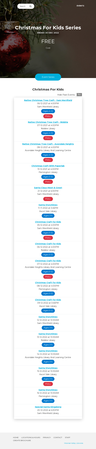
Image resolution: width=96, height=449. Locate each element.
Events (80, 6)
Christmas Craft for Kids (48, 222)
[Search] (23, 6)
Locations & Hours (30, 437)
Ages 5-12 (48, 176)
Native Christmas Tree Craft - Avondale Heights (48, 144)
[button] (79, 94)
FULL (48, 116)
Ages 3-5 (48, 215)
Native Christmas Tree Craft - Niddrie (48, 122)
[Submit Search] (31, 6)
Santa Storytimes (48, 205)
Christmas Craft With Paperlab (48, 166)
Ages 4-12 (48, 111)
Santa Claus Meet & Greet (48, 187)
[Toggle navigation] (12, 6)
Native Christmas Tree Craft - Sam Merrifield (48, 100)
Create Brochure (22, 440)
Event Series (48, 77)
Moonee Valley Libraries (73, 443)
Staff (67, 437)
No (79, 94)
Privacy (47, 437)
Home (16, 437)
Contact (57, 437)
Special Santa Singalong (48, 407)
